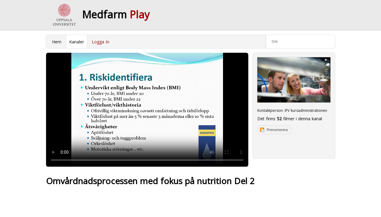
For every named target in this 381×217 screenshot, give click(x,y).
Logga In (100, 42)
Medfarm (116, 14)
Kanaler (76, 42)
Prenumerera (277, 130)
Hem (56, 42)
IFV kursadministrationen (306, 110)
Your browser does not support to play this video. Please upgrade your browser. (147, 110)
